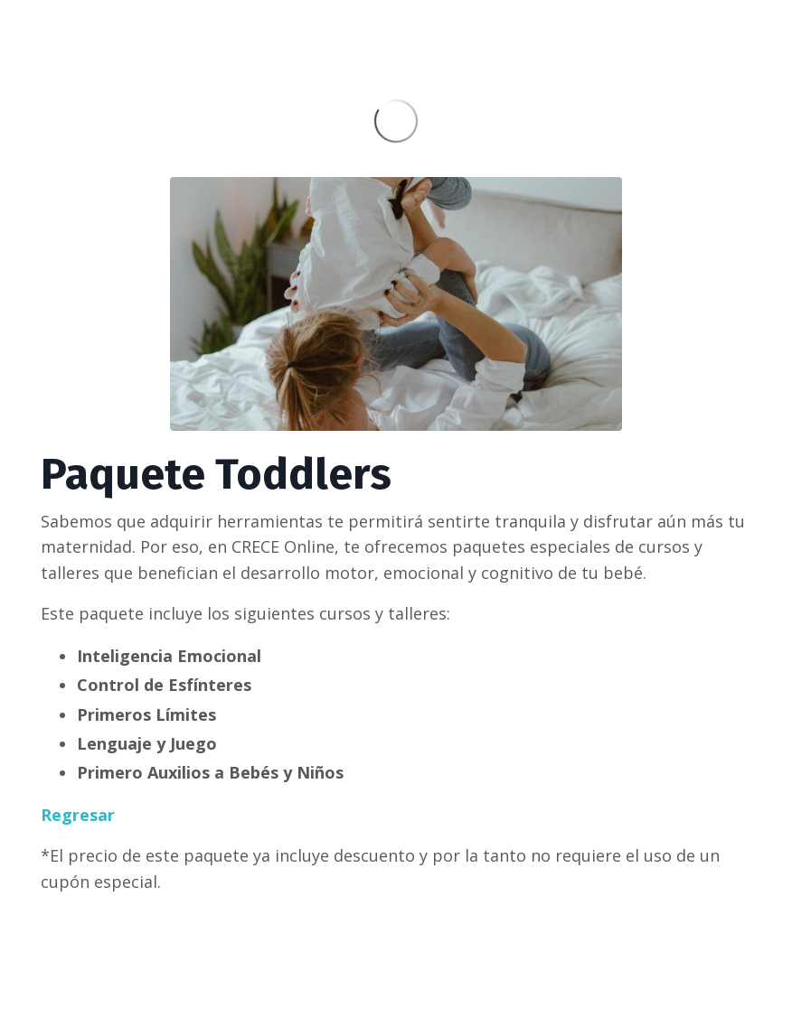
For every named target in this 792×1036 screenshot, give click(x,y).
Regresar (78, 815)
